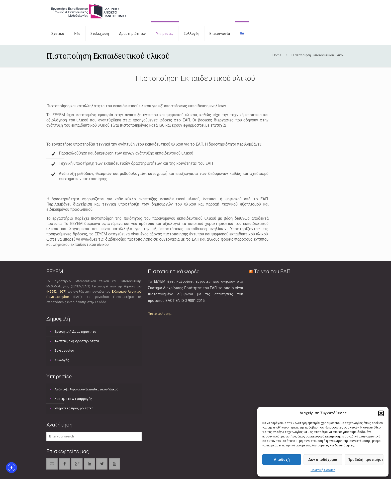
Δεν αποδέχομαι (322, 459)
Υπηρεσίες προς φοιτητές (74, 408)
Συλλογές (62, 360)
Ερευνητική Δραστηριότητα (75, 331)
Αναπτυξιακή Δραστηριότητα (77, 341)
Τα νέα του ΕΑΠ (272, 271)
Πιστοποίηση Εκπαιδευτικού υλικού (318, 55)
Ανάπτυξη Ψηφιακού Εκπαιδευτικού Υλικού (86, 389)
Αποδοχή (282, 459)
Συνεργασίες (64, 350)
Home (277, 55)
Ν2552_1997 (56, 291)
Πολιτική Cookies (323, 470)
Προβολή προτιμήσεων (366, 459)
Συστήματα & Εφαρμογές (73, 399)
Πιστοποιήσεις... (160, 314)
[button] (381, 413)
